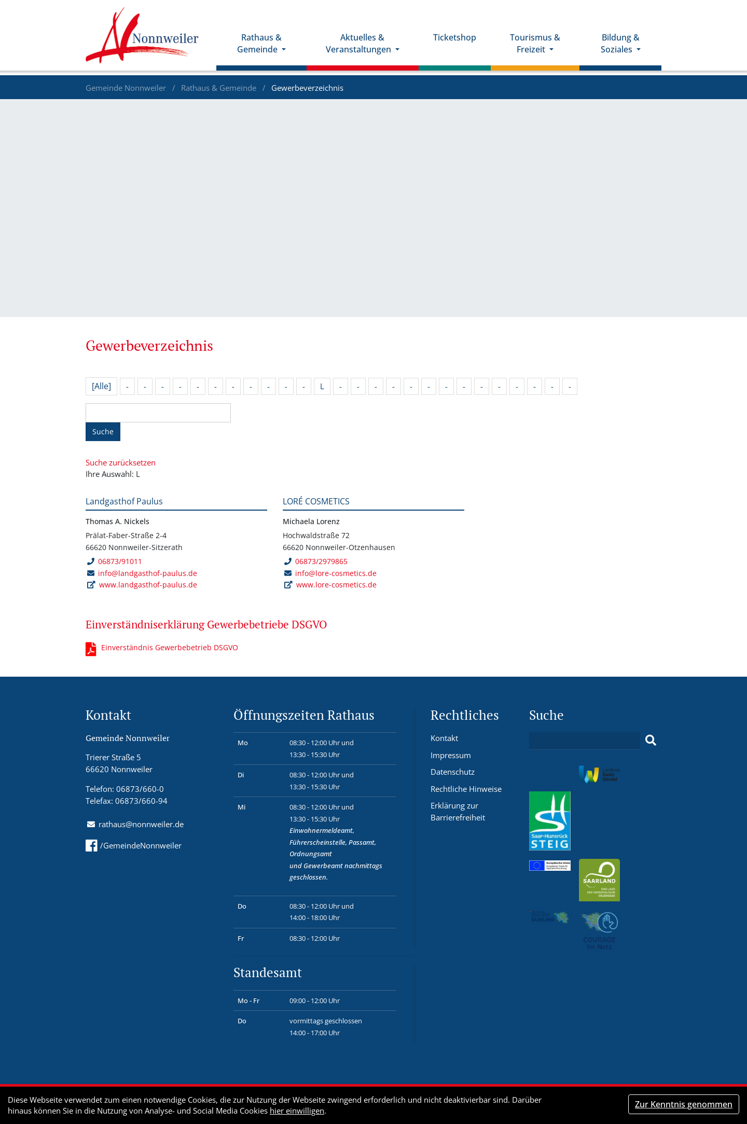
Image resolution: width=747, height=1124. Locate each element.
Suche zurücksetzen (121, 462)
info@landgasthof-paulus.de (147, 573)
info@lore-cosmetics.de (336, 573)
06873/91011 (114, 561)
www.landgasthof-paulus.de (148, 585)
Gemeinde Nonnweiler (127, 88)
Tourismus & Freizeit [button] (538, 48)
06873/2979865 (315, 561)
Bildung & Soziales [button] (620, 48)
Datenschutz (453, 771)
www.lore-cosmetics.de (336, 585)
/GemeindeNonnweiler (134, 845)
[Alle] (101, 386)
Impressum (451, 755)
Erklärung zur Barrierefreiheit (458, 811)
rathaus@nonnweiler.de (141, 824)
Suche (103, 431)
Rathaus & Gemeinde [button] (267, 48)
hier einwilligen (297, 1110)
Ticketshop (458, 42)
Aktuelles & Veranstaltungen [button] (364, 48)
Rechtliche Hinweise (466, 789)
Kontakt (444, 738)
